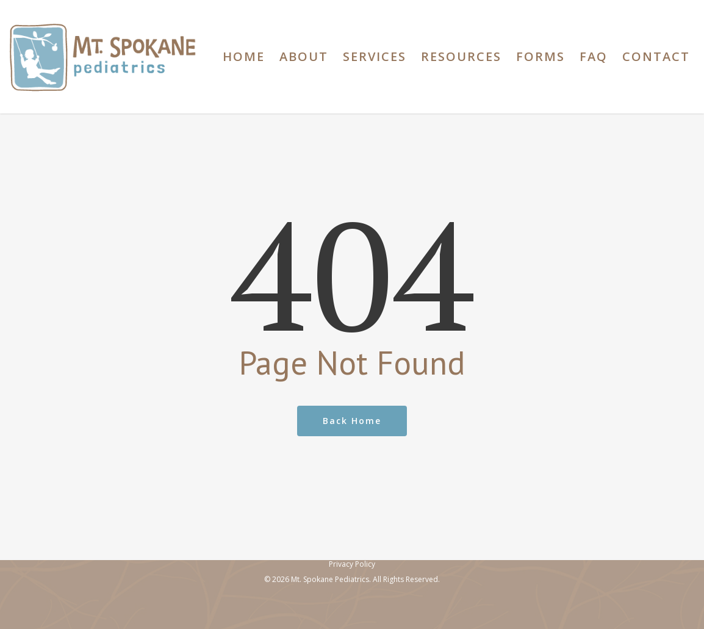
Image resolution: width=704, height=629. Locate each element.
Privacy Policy (352, 564)
